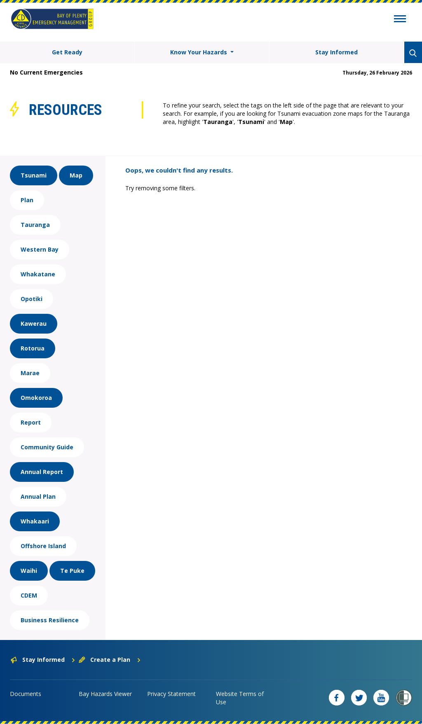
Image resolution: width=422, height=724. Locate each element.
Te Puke (72, 571)
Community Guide (47, 447)
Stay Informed (336, 52)
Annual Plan (38, 496)
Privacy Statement (171, 694)
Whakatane (38, 274)
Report (31, 422)
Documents (25, 694)
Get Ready (67, 52)
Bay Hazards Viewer (105, 694)
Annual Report (42, 472)
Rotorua (33, 348)
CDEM (29, 595)
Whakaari (35, 521)
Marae (30, 373)
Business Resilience (50, 620)
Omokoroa (36, 398)
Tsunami (34, 175)
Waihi (29, 571)
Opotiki (31, 299)
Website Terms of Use (240, 698)
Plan (27, 200)
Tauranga (35, 225)
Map (76, 175)
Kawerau (34, 323)
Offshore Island (43, 546)
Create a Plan (110, 659)
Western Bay (40, 249)
